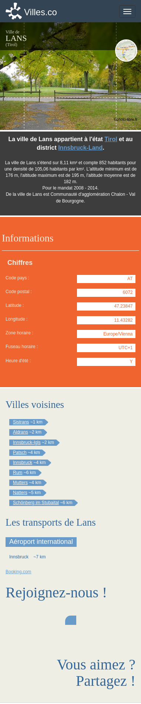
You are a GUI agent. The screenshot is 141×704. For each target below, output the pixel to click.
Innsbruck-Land (80, 148)
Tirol (110, 139)
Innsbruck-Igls (27, 442)
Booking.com (18, 571)
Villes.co (40, 12)
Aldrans (20, 432)
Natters (20, 492)
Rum (17, 472)
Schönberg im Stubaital (36, 502)
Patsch (20, 452)
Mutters (20, 482)
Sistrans (21, 422)
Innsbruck (22, 462)
